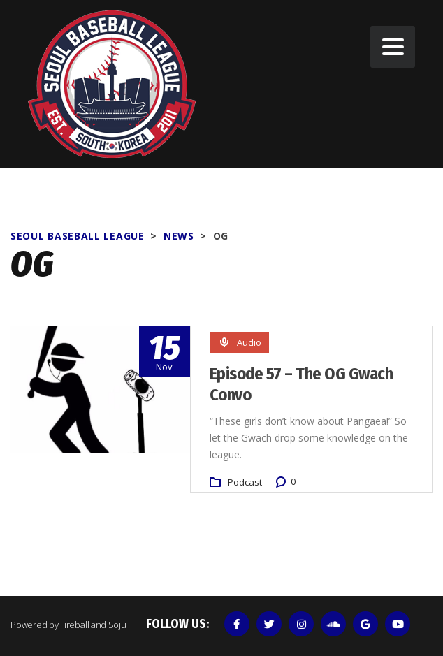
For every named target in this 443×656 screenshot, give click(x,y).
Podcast (245, 482)
